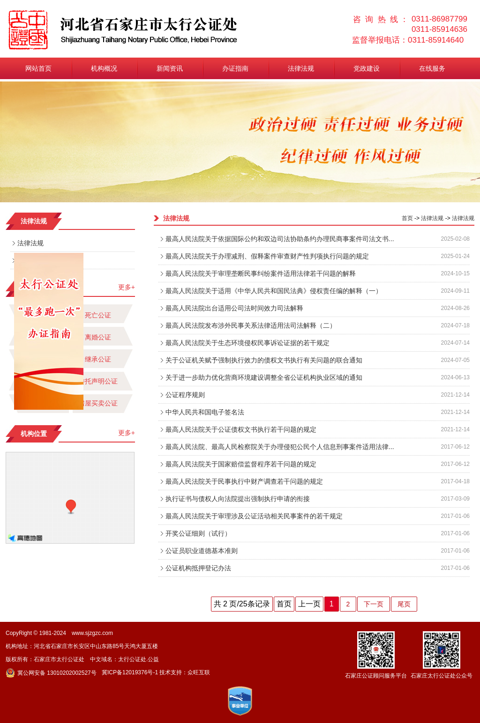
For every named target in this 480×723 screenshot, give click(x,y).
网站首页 (38, 68)
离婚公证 (98, 337)
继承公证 (98, 359)
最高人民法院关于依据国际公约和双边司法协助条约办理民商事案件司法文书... (279, 239)
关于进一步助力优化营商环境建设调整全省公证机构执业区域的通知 (263, 377)
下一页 (373, 604)
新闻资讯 (170, 68)
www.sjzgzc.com (92, 633)
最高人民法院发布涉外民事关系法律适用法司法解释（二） (250, 325)
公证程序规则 (185, 394)
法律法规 (301, 68)
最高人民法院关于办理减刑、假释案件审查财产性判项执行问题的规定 (267, 256)
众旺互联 (199, 672)
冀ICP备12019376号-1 (130, 672)
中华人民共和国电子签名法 (204, 412)
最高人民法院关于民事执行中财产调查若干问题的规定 (244, 481)
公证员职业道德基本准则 (201, 550)
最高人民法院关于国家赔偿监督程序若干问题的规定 (240, 464)
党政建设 (366, 68)
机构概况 (104, 68)
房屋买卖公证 (98, 403)
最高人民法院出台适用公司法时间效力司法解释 (234, 308)
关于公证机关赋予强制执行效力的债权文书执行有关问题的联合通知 (263, 360)
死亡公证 (98, 315)
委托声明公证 (98, 381)
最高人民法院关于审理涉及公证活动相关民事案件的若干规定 (254, 516)
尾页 (404, 604)
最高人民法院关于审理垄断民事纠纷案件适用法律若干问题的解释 (260, 273)
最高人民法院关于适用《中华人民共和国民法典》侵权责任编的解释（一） (273, 291)
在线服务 (432, 68)
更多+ (126, 287)
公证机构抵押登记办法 (198, 568)
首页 (407, 218)
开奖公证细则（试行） (198, 533)
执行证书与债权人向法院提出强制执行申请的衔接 (237, 498)
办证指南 (235, 68)
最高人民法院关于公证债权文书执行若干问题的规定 (240, 429)
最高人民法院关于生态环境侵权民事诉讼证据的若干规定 (247, 343)
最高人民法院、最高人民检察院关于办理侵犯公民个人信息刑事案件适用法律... (279, 446)
